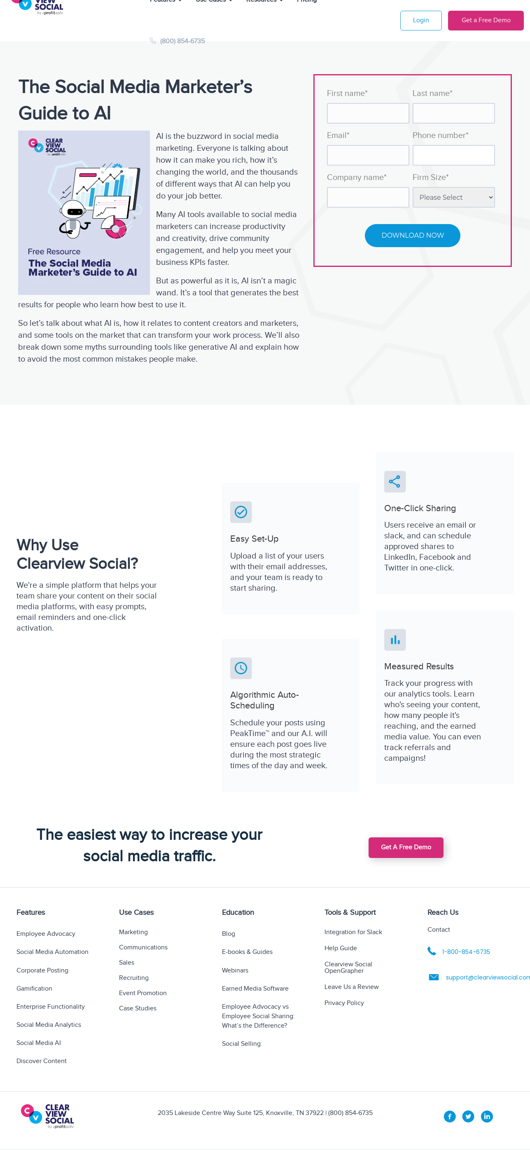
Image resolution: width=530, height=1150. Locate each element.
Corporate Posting (42, 971)
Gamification (34, 989)
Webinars (235, 971)
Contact (438, 930)
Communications (143, 947)
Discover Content (41, 1061)
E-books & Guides (247, 952)
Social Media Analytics (48, 1025)
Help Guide (341, 948)
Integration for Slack (353, 932)
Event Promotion (143, 993)
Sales (126, 963)
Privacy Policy (344, 1003)
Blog (228, 934)
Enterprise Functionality (50, 1007)
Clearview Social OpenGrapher (348, 968)
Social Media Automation (52, 952)
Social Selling (241, 1044)
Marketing (133, 932)
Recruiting (134, 978)
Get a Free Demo (486, 20)
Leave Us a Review (352, 987)
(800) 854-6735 (177, 41)
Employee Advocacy (45, 934)
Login (421, 20)
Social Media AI (38, 1043)
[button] (406, 847)
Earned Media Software (255, 989)
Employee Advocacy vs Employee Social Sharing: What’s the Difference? (258, 1016)
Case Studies (137, 1008)
